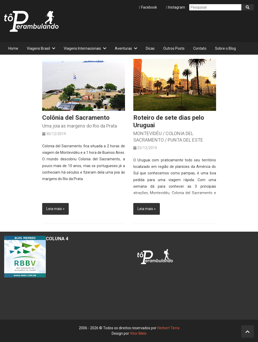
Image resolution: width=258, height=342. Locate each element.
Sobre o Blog (225, 48)
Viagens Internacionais (82, 48)
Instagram (175, 7)
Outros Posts (174, 48)
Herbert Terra (168, 328)
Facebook (148, 7)
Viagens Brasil (38, 48)
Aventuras (123, 48)
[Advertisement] (159, 26)
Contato (199, 48)
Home (13, 48)
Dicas (150, 48)
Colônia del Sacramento (76, 117)
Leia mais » (55, 209)
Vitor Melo (138, 333)
